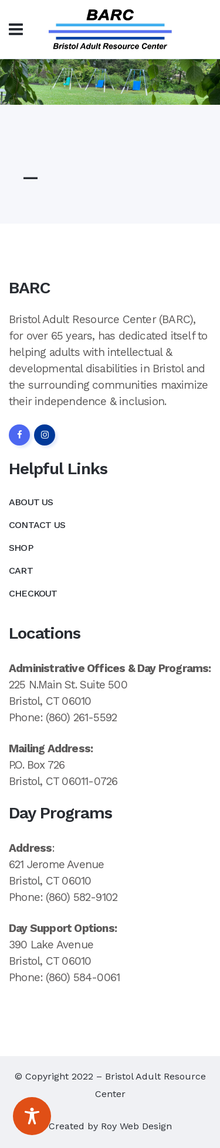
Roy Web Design (136, 1126)
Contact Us (37, 524)
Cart (21, 570)
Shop (21, 547)
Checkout (33, 593)
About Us (31, 502)
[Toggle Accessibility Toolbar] (32, 1116)
